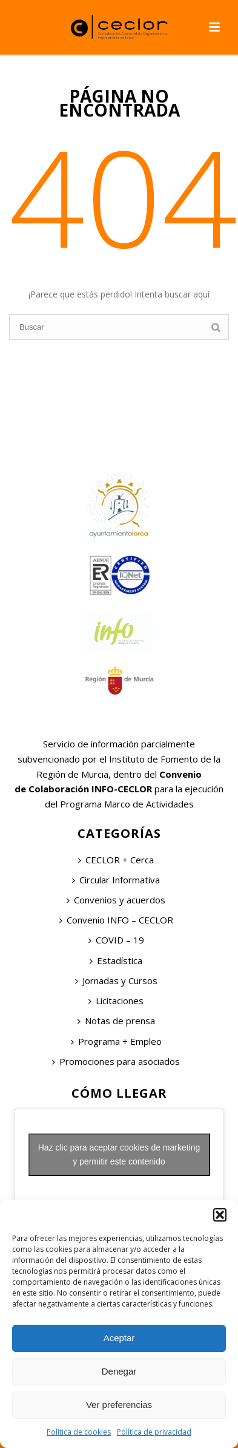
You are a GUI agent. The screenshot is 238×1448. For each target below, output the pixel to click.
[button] (220, 1215)
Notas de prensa (116, 1021)
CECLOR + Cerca (116, 860)
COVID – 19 (116, 940)
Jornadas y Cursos (116, 980)
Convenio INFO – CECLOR (116, 920)
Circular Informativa (116, 880)
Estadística (116, 960)
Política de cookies (79, 1432)
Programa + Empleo (116, 1041)
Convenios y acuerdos (116, 900)
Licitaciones (116, 1000)
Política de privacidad (154, 1432)
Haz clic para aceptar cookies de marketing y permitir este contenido (119, 1154)
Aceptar (119, 1338)
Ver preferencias (119, 1404)
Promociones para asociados (116, 1061)
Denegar (119, 1371)
